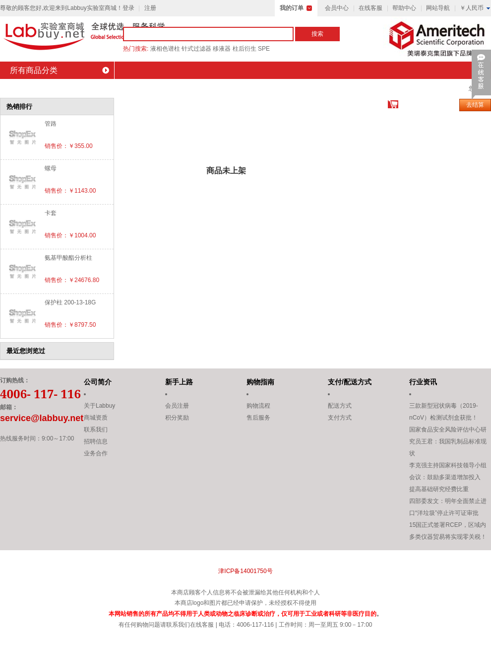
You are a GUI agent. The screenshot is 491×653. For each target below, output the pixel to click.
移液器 (222, 48)
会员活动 (287, 87)
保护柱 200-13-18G (70, 302)
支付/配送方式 (349, 382)
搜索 (317, 33)
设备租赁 (391, 87)
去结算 (475, 104)
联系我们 (443, 87)
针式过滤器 (196, 48)
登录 (128, 7)
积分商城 (234, 87)
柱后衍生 (244, 48)
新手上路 (179, 382)
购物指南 (260, 382)
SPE (264, 48)
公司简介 (98, 382)
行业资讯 (423, 382)
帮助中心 (404, 7)
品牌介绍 (130, 87)
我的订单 (292, 7)
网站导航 (438, 7)
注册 (150, 7)
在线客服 (370, 7)
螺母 (51, 168)
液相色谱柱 (165, 48)
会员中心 (337, 7)
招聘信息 (96, 441)
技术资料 (339, 87)
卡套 (51, 213)
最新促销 (182, 87)
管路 (51, 123)
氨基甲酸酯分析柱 (68, 257)
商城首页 (26, 87)
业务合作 (96, 453)
